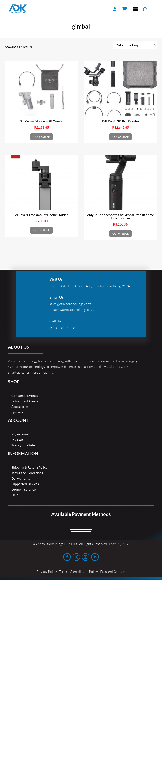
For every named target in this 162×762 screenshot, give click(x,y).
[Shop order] (135, 45)
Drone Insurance (23, 489)
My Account (20, 434)
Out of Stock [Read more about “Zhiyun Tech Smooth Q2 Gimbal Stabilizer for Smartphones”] (120, 233)
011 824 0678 (65, 328)
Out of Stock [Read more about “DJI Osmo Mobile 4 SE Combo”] (41, 137)
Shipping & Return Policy (29, 467)
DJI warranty (20, 478)
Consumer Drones (24, 395)
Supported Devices (25, 484)
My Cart (17, 440)
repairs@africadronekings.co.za (71, 310)
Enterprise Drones (24, 401)
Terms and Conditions (27, 473)
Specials (17, 412)
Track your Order (23, 445)
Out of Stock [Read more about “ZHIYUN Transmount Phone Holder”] (41, 230)
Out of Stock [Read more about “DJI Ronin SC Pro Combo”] (120, 137)
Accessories (19, 406)
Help (14, 495)
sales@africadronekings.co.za (70, 304)
